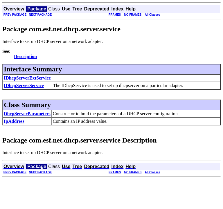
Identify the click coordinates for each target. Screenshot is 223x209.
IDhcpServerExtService (27, 77)
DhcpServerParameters (27, 113)
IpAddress (14, 121)
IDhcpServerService (24, 85)
